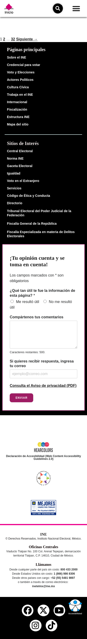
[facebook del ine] (27, 610)
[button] (76, 8)
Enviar (21, 397)
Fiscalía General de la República (32, 223)
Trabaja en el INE (20, 94)
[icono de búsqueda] (58, 8)
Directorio (14, 203)
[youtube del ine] (59, 610)
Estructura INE (18, 117)
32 (13, 39)
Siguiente (26, 39)
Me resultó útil (27, 302)
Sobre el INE (16, 57)
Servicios (14, 188)
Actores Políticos (20, 80)
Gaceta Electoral (19, 166)
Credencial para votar (23, 65)
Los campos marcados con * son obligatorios (37, 278)
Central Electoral (20, 151)
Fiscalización (17, 109)
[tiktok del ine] (51, 625)
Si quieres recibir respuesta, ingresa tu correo (42, 363)
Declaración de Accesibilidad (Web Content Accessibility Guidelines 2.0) (43, 458)
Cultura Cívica (18, 87)
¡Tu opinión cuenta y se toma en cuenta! (37, 261)
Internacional (17, 102)
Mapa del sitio (18, 124)
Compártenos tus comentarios (36, 317)
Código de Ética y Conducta (28, 196)
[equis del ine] (43, 610)
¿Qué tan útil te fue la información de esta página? (42, 293)
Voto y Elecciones (21, 72)
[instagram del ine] (35, 625)
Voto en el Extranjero (23, 181)
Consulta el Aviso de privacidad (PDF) (43, 386)
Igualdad (13, 173)
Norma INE (15, 158)
